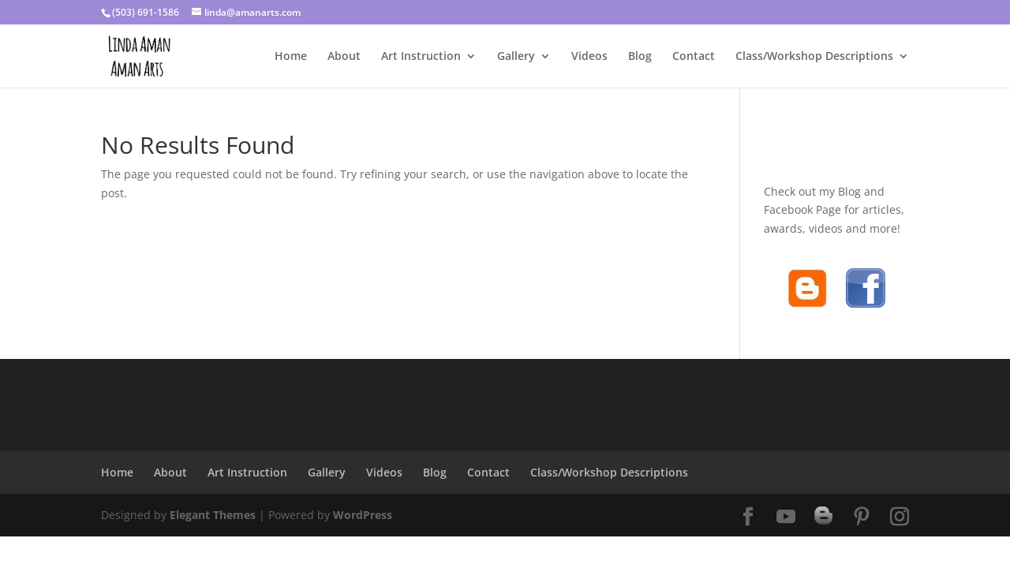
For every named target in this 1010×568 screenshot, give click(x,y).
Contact (693, 56)
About (344, 56)
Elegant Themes (213, 514)
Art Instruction (421, 56)
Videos (589, 56)
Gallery (516, 56)
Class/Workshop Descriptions (814, 56)
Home (291, 56)
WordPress (362, 514)
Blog (640, 56)
